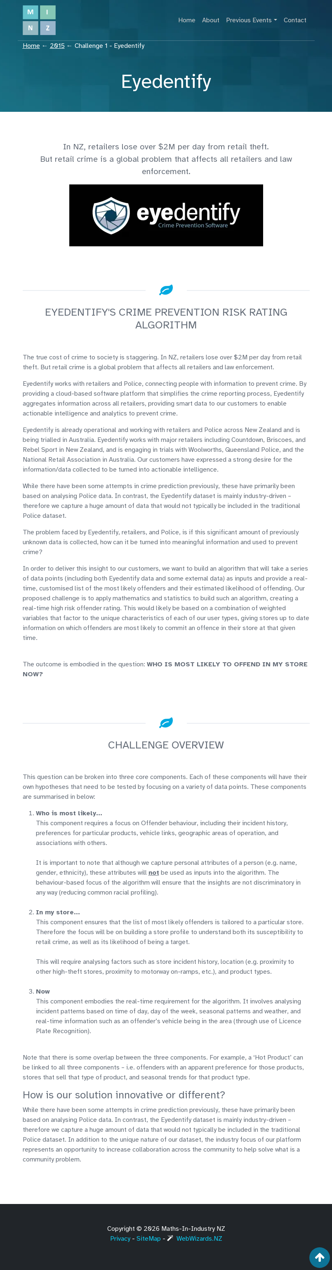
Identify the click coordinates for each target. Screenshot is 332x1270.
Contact (295, 20)
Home (186, 20)
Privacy (120, 1239)
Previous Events (249, 20)
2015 (57, 46)
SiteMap (149, 1239)
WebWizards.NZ (194, 1239)
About (210, 20)
